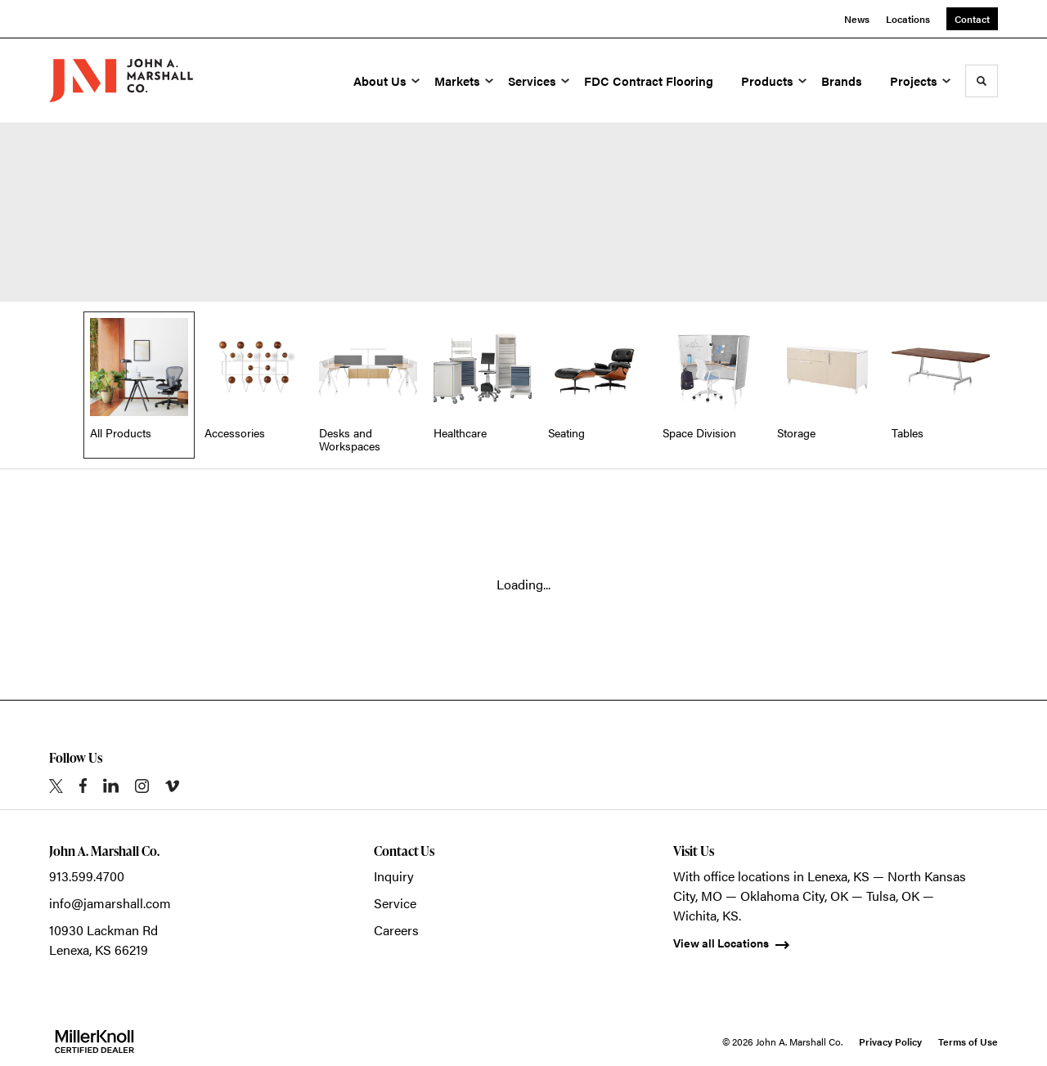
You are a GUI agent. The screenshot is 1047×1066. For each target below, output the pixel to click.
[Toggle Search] (981, 81)
